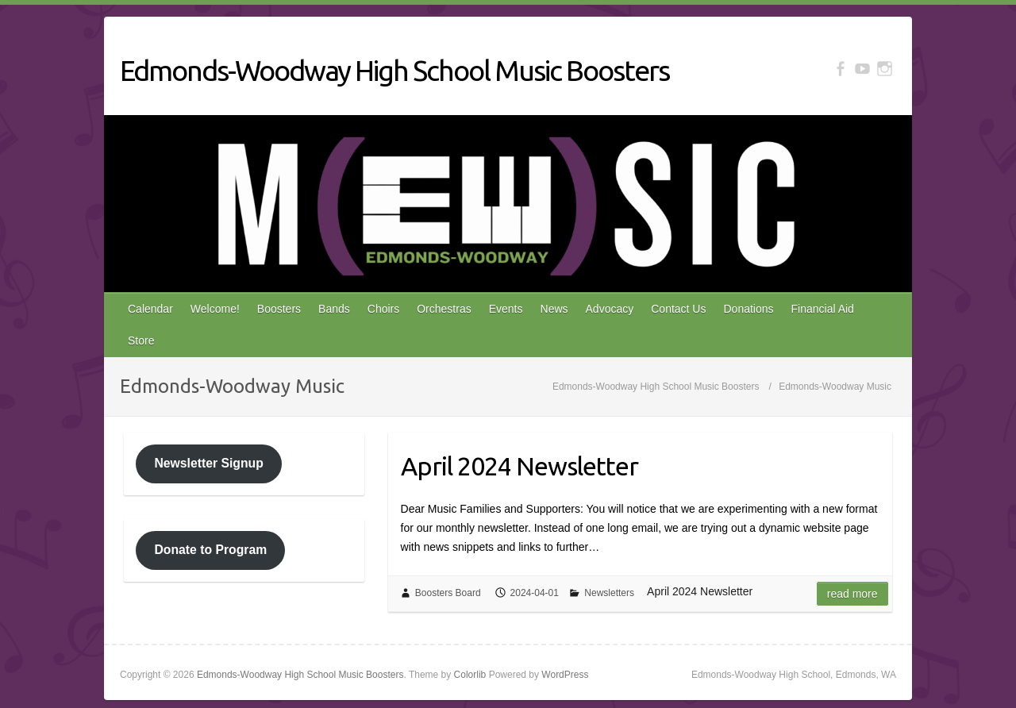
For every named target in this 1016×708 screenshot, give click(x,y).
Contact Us (678, 308)
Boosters (279, 308)
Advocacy (610, 308)
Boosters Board (448, 592)
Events (506, 308)
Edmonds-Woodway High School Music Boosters (394, 70)
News (554, 308)
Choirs (383, 308)
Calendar (150, 308)
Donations (748, 308)
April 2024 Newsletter (519, 466)
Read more (852, 593)
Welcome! (215, 308)
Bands (334, 308)
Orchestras (444, 308)
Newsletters (609, 592)
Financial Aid (822, 308)
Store (141, 340)
